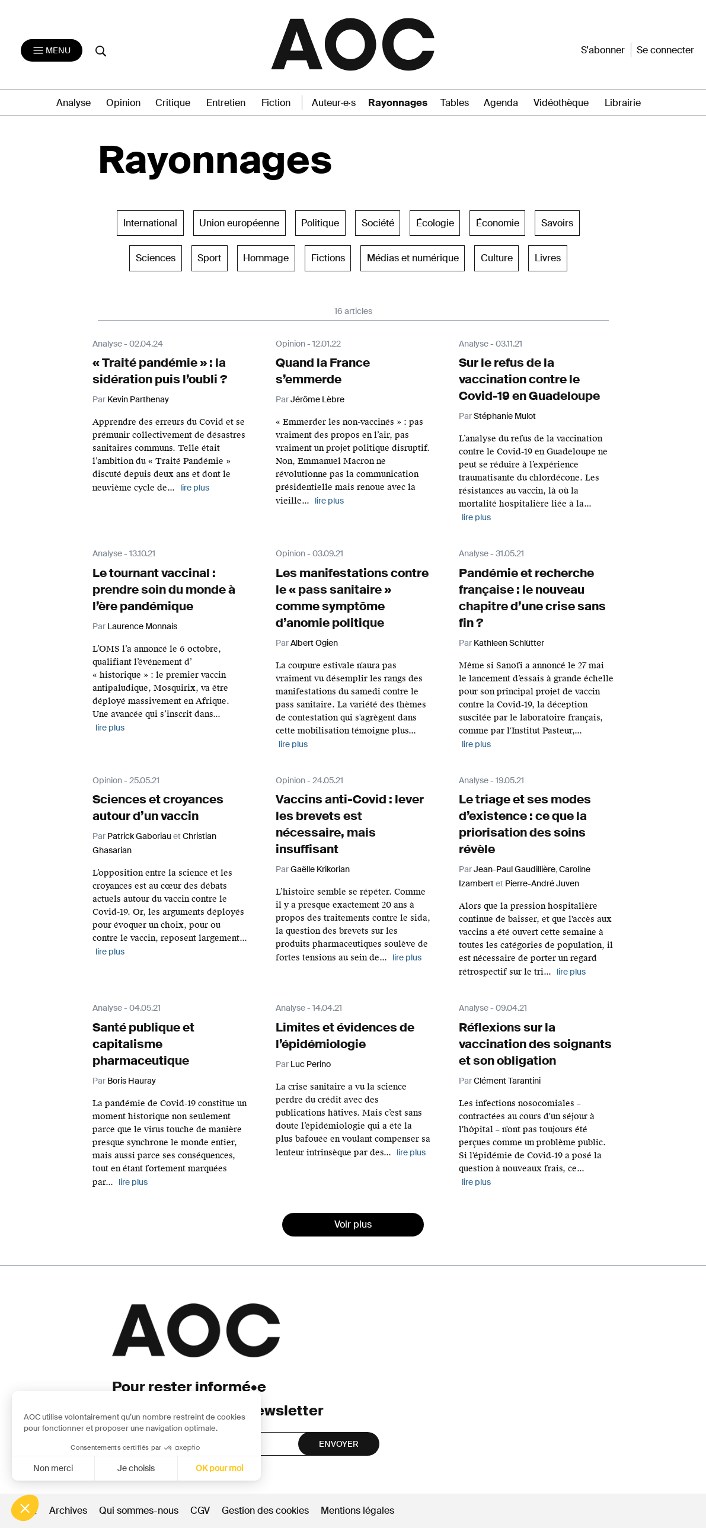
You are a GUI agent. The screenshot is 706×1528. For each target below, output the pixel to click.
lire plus (194, 487)
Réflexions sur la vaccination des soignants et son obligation (535, 1044)
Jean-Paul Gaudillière (514, 869)
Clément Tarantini (507, 1080)
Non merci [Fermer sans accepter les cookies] (52, 1468)
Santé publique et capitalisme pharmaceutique (143, 1044)
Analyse (73, 103)
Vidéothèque (561, 103)
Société (378, 223)
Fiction (275, 103)
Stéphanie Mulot (505, 416)
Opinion (123, 103)
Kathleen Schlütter (509, 643)
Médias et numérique (413, 258)
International (150, 223)
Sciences (155, 258)
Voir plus (353, 1224)
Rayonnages (397, 103)
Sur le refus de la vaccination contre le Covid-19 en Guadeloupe (529, 379)
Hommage (266, 258)
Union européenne (239, 223)
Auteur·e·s (334, 103)
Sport (209, 258)
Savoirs (557, 223)
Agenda (501, 103)
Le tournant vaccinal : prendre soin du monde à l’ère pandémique (163, 589)
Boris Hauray (131, 1080)
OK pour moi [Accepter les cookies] (218, 1468)
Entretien (225, 103)
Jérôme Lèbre (317, 399)
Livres (548, 258)
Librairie (623, 103)
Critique (172, 103)
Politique (320, 223)
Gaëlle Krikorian (320, 869)
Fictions (328, 258)
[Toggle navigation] (51, 50)
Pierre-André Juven (542, 883)
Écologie (435, 223)
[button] (25, 1508)
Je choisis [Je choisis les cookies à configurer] (135, 1468)
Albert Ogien (314, 643)
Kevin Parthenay (138, 399)
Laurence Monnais (142, 626)
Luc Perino (310, 1064)
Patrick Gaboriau (139, 836)
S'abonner (603, 50)
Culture (497, 258)
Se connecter (665, 50)
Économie (497, 223)
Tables (454, 103)
